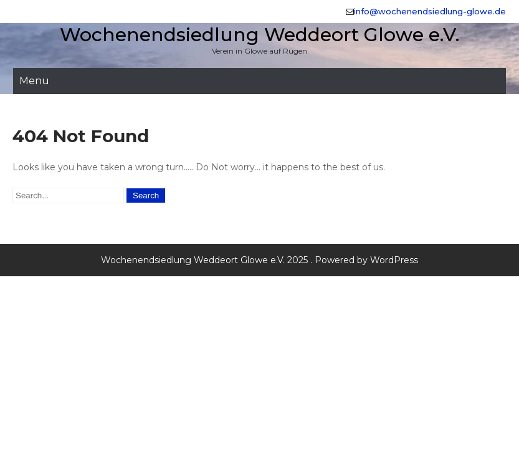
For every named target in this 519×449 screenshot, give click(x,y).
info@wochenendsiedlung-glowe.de (430, 11)
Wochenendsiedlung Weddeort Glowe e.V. (259, 34)
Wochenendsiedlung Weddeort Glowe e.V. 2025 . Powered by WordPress (259, 260)
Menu (34, 81)
